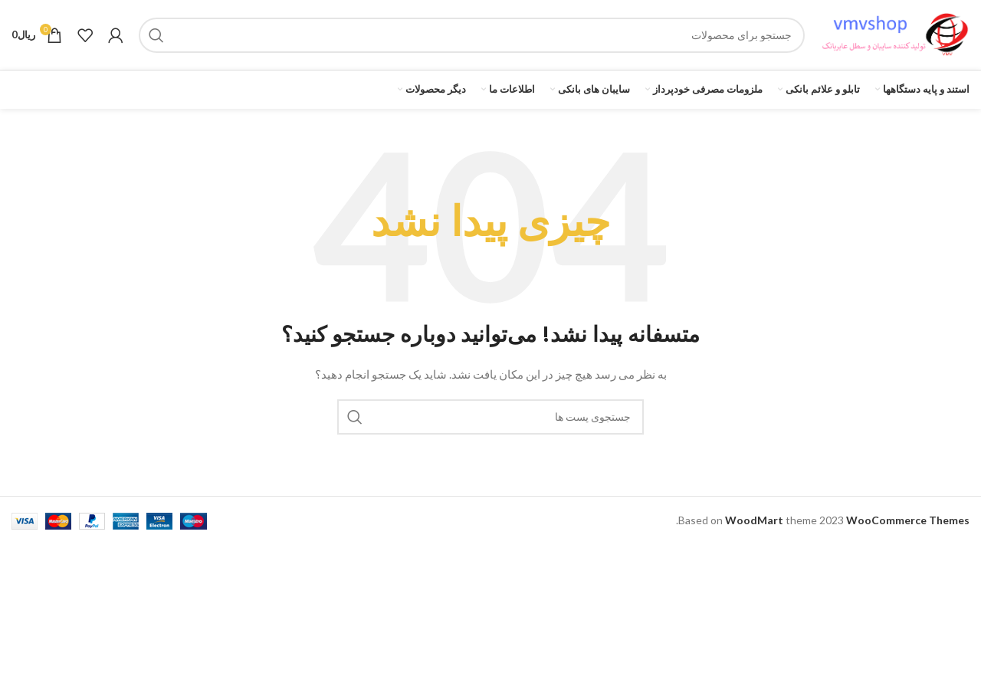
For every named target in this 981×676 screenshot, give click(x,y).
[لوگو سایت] (895, 38)
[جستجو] (472, 39)
